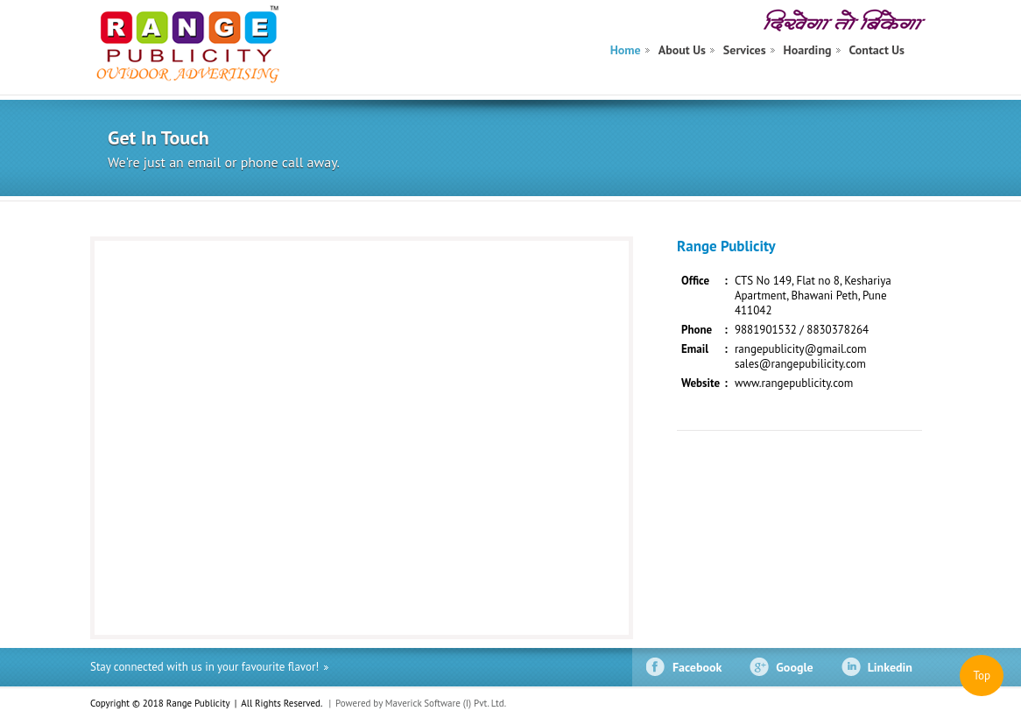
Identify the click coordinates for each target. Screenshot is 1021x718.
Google (794, 667)
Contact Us (877, 50)
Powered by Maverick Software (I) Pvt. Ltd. (420, 703)
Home (625, 50)
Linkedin (890, 667)
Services (744, 50)
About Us (682, 50)
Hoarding (808, 50)
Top (981, 675)
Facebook (697, 667)
